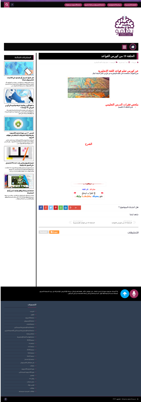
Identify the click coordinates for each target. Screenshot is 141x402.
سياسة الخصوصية (114, 5)
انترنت (31, 311)
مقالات (31, 388)
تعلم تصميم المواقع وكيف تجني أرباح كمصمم (19, 192)
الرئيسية (112, 62)
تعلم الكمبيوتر (28, 321)
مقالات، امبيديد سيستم (26, 391)
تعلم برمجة (30, 334)
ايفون (32, 314)
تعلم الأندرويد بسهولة (72, 5)
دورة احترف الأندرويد (27, 369)
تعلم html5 (30, 356)
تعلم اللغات (30, 324)
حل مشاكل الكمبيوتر (27, 362)
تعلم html (30, 353)
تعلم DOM (30, 350)
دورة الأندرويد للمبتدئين (26, 372)
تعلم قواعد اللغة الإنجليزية (100, 62)
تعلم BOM (30, 340)
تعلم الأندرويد (29, 318)
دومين (31, 375)
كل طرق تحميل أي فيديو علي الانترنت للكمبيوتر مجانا (19, 79)
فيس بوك (30, 385)
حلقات (31, 366)
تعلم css (31, 343)
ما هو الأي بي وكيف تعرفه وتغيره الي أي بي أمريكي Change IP (19, 107)
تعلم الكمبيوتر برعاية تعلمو (94, 5)
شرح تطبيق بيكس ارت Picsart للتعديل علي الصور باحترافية (19, 164)
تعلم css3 (30, 346)
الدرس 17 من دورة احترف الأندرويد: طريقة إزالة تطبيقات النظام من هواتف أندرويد (19, 135)
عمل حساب (30, 382)
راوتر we (31, 378)
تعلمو (118, 399)
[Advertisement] (43, 25)
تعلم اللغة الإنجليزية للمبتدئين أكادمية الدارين (19, 330)
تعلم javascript (29, 359)
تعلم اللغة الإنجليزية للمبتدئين (24, 327)
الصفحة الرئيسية (130, 5)
